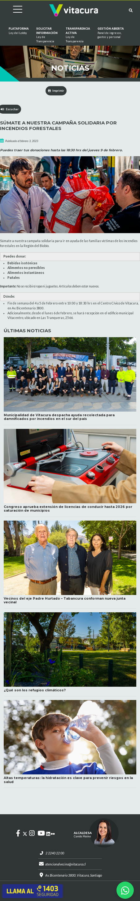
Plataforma (19, 31)
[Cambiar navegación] (13, 10)
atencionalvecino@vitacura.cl (65, 864)
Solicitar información (47, 35)
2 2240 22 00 (55, 853)
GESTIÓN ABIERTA (112, 33)
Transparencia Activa (78, 35)
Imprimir (56, 90)
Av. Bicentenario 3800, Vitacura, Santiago (73, 875)
